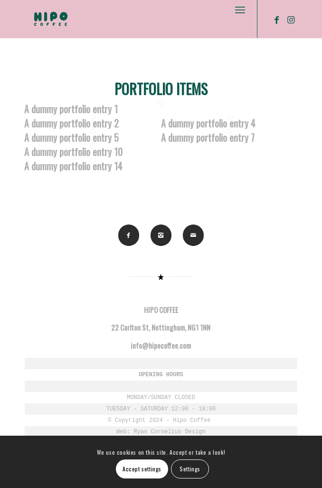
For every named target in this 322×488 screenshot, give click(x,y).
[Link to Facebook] (276, 19)
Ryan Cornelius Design (169, 432)
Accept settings (142, 469)
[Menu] (240, 9)
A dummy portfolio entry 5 (71, 137)
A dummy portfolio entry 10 (73, 152)
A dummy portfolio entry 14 (73, 166)
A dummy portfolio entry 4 (208, 123)
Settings (190, 469)
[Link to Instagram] (291, 19)
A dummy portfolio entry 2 (71, 123)
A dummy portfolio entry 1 (71, 109)
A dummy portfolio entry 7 (208, 137)
